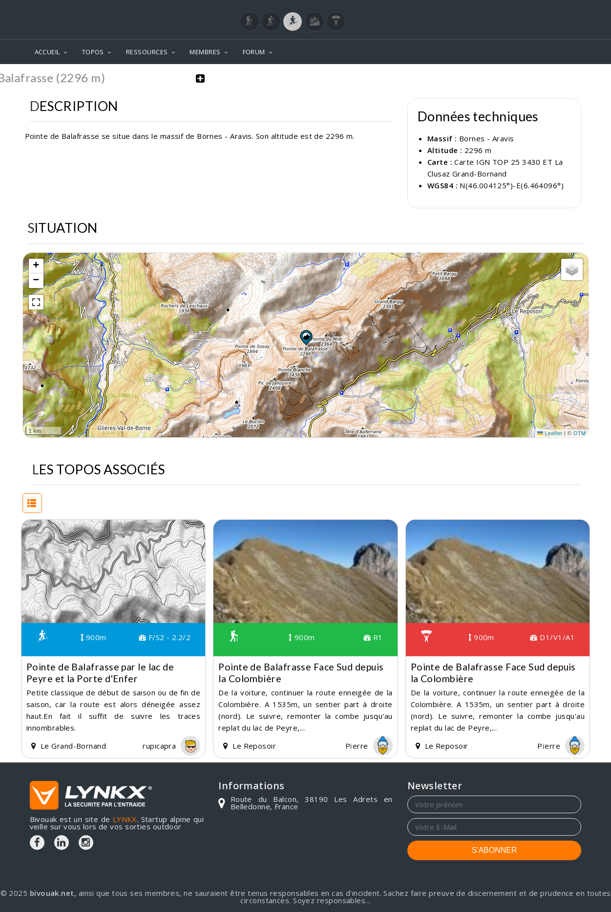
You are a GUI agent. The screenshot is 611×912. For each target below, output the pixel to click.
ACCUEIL (47, 51)
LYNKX (125, 818)
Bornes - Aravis (486, 138)
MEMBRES (205, 51)
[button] (306, 337)
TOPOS (93, 51)
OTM (579, 433)
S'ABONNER (494, 849)
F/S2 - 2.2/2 (164, 637)
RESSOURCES (147, 51)
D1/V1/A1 (552, 637)
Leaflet (550, 433)
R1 (373, 637)
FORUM (254, 51)
